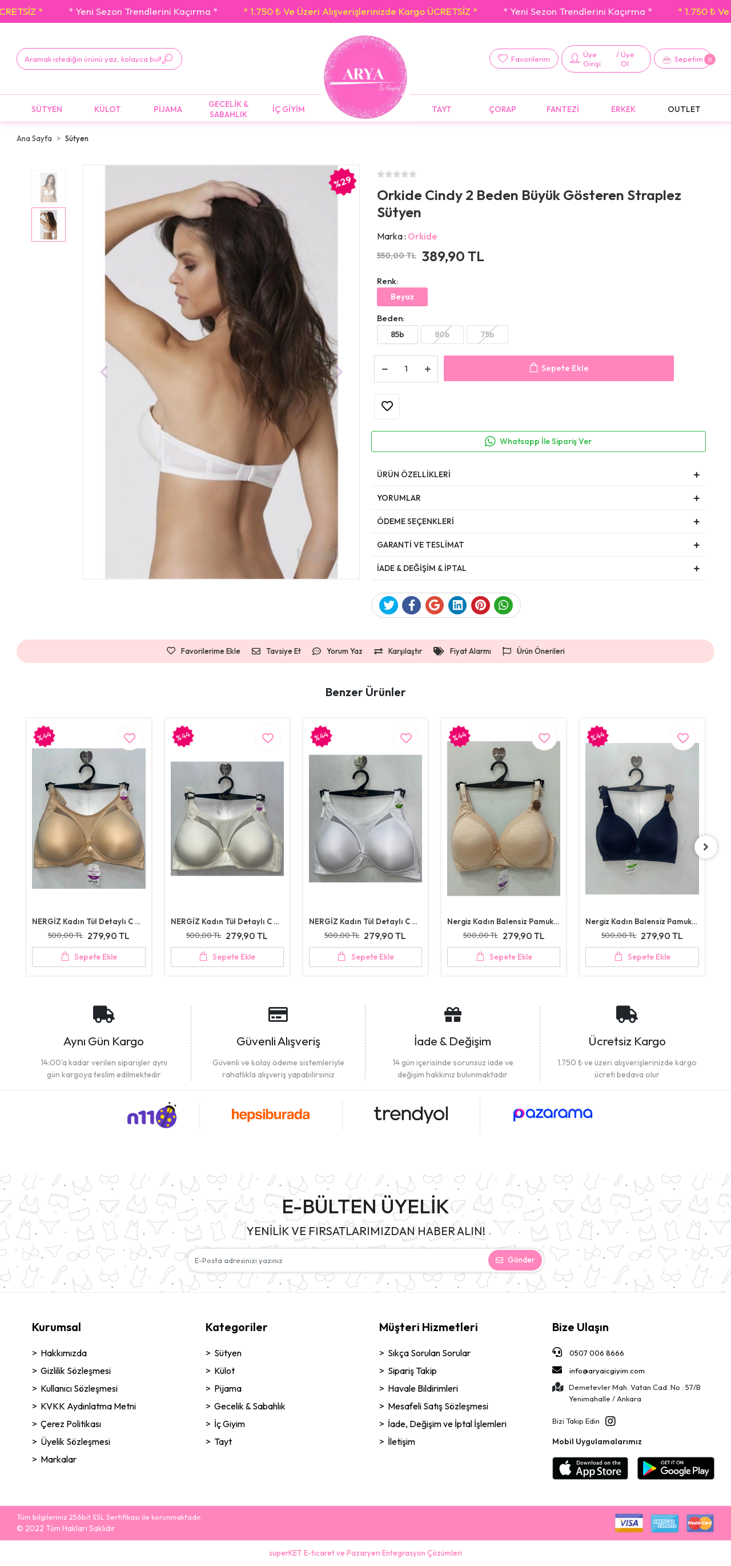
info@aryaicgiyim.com (598, 1370)
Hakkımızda (64, 1353)
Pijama (228, 1388)
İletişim (401, 1441)
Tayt (223, 1441)
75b (487, 334)
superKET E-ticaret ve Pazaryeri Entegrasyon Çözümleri (365, 1552)
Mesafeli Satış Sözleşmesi (438, 1406)
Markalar (59, 1459)
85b (397, 334)
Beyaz (402, 296)
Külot (224, 1370)
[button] (683, 59)
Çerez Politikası (71, 1423)
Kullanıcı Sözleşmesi (79, 1388)
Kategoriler (237, 1327)
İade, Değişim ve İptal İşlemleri (447, 1423)
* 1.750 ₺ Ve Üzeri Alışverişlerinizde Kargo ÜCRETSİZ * (169, 11)
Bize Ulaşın (580, 1327)
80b (442, 334)
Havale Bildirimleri (423, 1388)
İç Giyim (229, 1423)
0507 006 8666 (588, 1352)
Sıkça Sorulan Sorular (429, 1353)
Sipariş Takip (412, 1370)
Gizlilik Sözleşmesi (76, 1370)
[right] (706, 847)
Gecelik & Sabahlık (250, 1406)
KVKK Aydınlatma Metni (88, 1406)
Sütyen (228, 1353)
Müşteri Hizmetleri (428, 1327)
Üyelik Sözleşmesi (75, 1441)
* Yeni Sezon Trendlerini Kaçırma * (386, 11)
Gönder (515, 1259)
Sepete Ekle (559, 368)
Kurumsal (56, 1327)
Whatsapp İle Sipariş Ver (546, 441)
